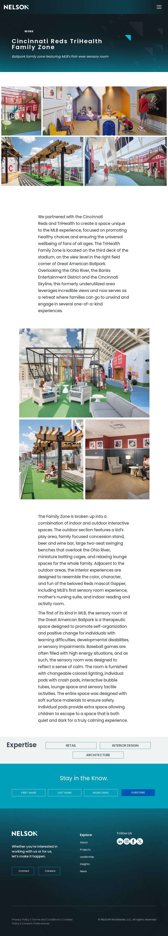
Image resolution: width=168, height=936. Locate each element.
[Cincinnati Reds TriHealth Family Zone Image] (21, 111)
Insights (85, 864)
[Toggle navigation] (159, 7)
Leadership (87, 857)
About (84, 842)
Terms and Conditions (46, 919)
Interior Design (125, 745)
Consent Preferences (35, 923)
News (83, 871)
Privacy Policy (21, 919)
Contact (24, 871)
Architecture (98, 755)
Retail (71, 745)
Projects (85, 850)
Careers (50, 871)
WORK (26, 31)
